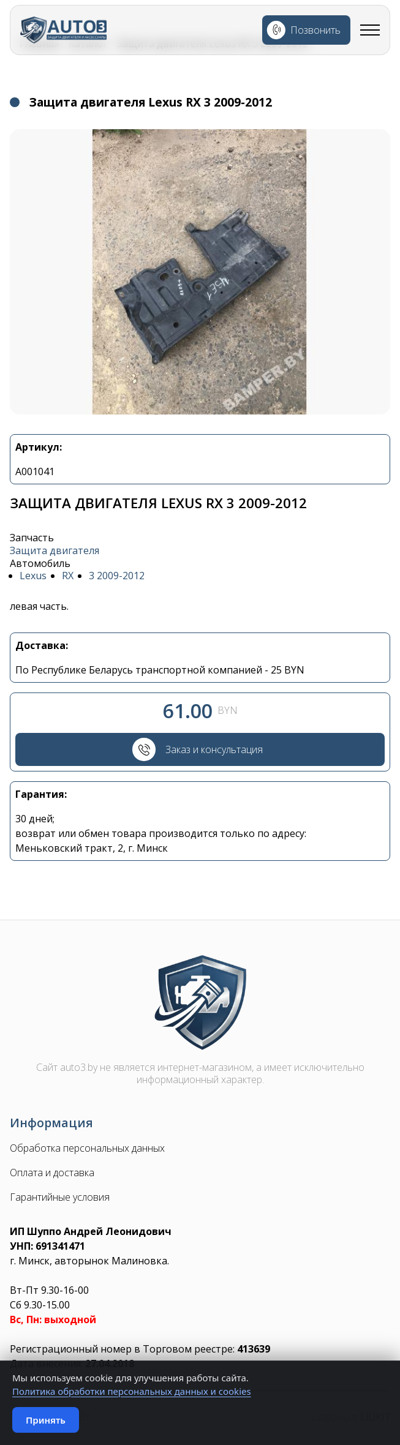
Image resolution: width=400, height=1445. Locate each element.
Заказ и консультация (214, 750)
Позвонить (315, 30)
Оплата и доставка (52, 1174)
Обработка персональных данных (87, 1150)
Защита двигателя (54, 550)
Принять (46, 1420)
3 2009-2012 (117, 575)
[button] (200, 272)
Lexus (33, 575)
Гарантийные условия (60, 1199)
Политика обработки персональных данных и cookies (131, 1391)
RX (68, 575)
